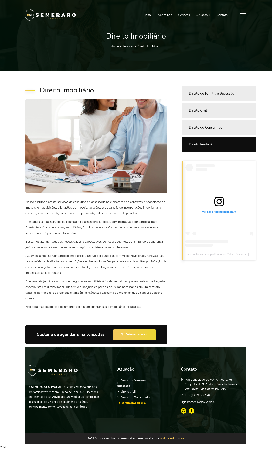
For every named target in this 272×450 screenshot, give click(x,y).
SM (182, 438)
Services (128, 46)
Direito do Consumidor (206, 127)
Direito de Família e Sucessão (211, 93)
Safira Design (168, 438)
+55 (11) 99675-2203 (198, 395)
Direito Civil (198, 110)
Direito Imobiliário (202, 144)
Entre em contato (134, 334)
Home (115, 46)
